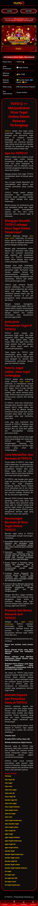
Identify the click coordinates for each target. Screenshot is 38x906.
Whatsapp (24, 903)
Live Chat (33, 903)
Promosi (5, 903)
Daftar (14, 903)
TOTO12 (8, 131)
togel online (24, 381)
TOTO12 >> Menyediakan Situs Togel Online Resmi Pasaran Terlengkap (19, 19)
